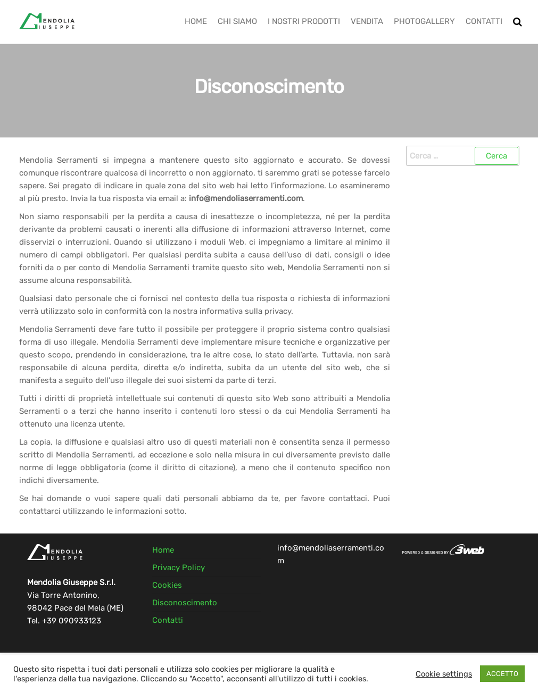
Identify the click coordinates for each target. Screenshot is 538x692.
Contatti (484, 21)
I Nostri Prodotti (304, 21)
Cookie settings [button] (444, 674)
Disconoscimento (184, 602)
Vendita (367, 21)
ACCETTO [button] (502, 674)
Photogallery (424, 21)
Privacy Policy (178, 567)
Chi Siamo (237, 21)
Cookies (167, 585)
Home (196, 21)
